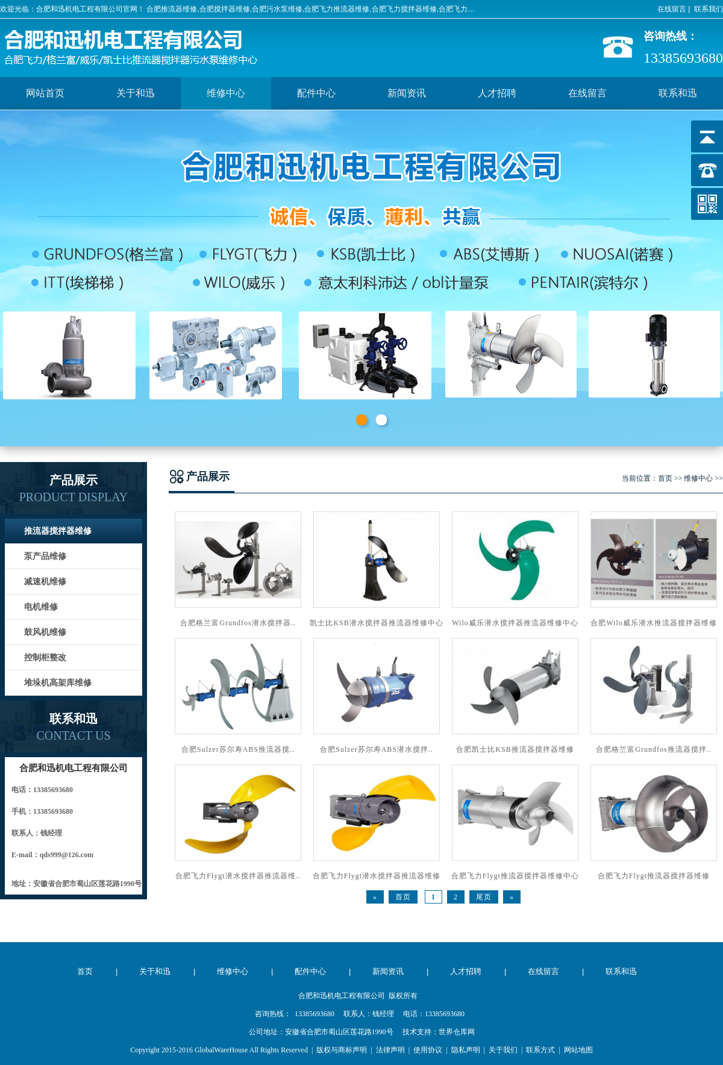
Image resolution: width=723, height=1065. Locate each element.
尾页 (484, 897)
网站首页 (45, 93)
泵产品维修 (45, 556)
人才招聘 (497, 93)
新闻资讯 (406, 93)
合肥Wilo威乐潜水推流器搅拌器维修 (653, 623)
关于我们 (503, 1050)
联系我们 (708, 9)
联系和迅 (678, 93)
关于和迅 (135, 93)
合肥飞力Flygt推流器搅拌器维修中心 (515, 876)
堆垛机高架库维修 (58, 682)
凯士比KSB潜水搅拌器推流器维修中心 (376, 623)
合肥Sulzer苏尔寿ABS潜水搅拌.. (376, 749)
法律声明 (390, 1050)
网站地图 (578, 1050)
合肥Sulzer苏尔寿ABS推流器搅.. (238, 749)
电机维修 (41, 606)
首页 (665, 478)
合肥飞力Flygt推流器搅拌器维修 (654, 876)
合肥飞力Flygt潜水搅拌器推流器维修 (376, 876)
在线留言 (671, 9)
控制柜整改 (45, 657)
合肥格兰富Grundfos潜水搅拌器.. (237, 623)
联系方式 (540, 1050)
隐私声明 (465, 1050)
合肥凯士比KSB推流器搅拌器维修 (515, 749)
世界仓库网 (457, 1032)
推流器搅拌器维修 (58, 531)
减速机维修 (45, 581)
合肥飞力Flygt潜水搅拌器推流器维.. (237, 876)
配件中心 (316, 93)
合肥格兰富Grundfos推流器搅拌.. (653, 749)
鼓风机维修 (45, 632)
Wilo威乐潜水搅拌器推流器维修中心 (515, 623)
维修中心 (226, 93)
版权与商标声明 (341, 1050)
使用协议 (427, 1050)
